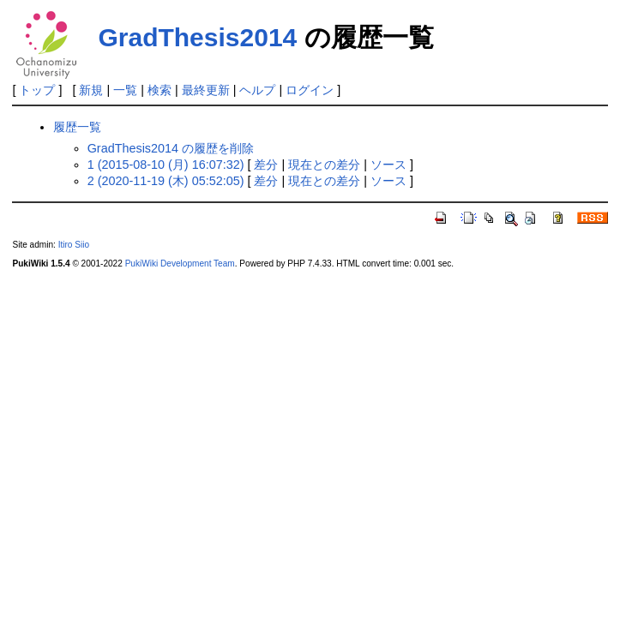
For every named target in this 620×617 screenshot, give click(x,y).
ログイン (310, 90)
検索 (159, 90)
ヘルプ (257, 90)
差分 (266, 164)
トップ (37, 90)
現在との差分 (324, 164)
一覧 (125, 90)
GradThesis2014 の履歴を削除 (170, 148)
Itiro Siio (73, 244)
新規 (91, 90)
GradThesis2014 (197, 37)
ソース (388, 164)
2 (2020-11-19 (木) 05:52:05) (165, 181)
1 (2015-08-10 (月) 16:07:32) (165, 164)
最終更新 (206, 90)
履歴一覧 (77, 127)
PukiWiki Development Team (180, 263)
